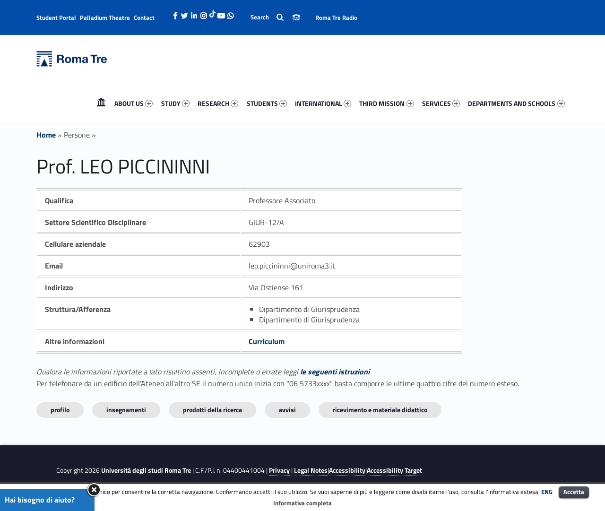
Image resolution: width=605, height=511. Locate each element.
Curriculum (267, 341)
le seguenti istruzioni (335, 371)
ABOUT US (133, 103)
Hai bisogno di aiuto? (40, 499)
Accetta (573, 491)
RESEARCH (218, 103)
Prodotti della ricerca (212, 410)
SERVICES (441, 103)
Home (101, 103)
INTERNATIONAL (323, 103)
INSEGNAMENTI (126, 410)
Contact (144, 17)
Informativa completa (302, 503)
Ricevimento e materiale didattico (380, 410)
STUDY (175, 103)
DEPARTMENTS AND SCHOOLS (516, 103)
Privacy (279, 470)
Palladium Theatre (105, 17)
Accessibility (347, 470)
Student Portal (56, 17)
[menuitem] (101, 103)
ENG (547, 491)
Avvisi (287, 410)
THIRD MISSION (386, 103)
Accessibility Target (394, 470)
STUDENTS (267, 103)
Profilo (60, 410)
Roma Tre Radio (336, 17)
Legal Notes (311, 470)
